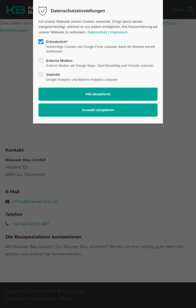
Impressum (119, 32)
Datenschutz (97, 32)
